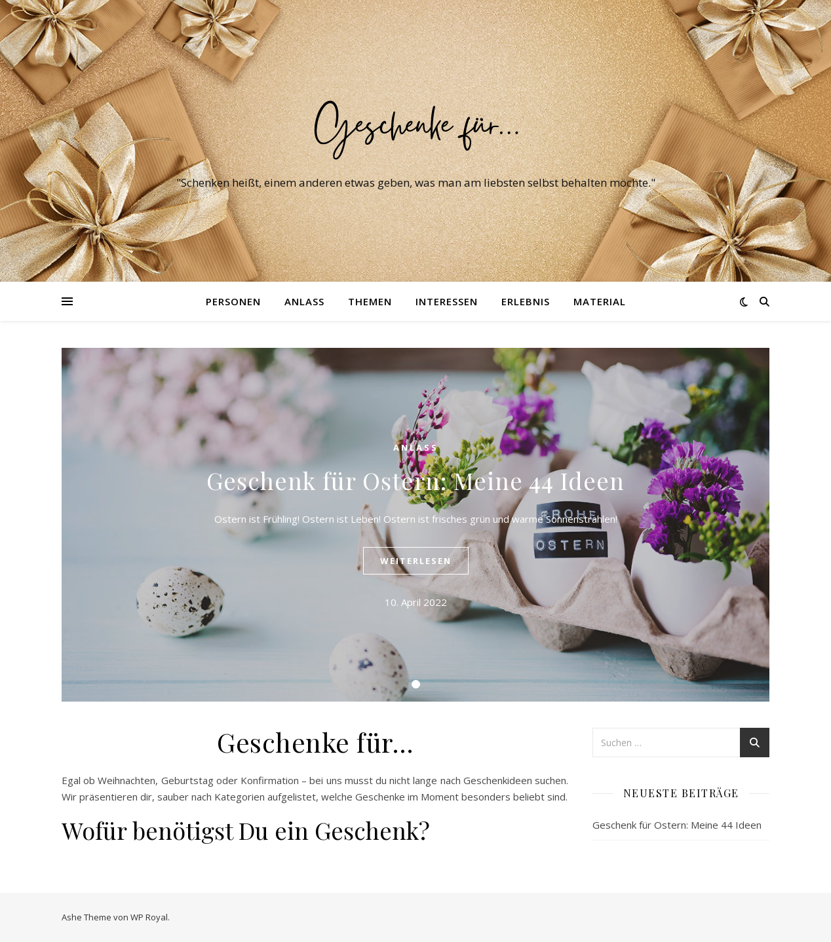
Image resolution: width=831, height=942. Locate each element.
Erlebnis (525, 301)
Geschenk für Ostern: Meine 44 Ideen (415, 480)
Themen (370, 301)
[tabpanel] (415, 525)
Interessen (447, 301)
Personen (233, 301)
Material (599, 301)
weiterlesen (416, 561)
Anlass (304, 301)
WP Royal (149, 917)
